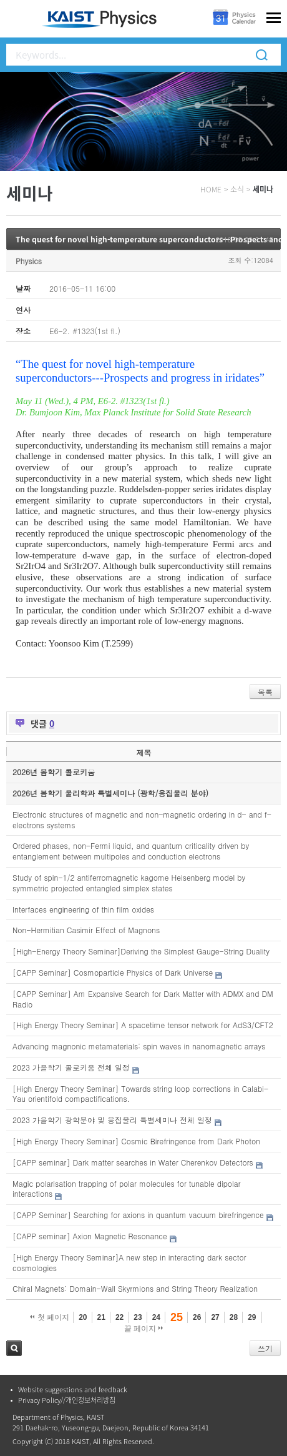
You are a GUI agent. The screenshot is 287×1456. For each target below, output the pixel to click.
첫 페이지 (49, 1317)
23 (138, 1317)
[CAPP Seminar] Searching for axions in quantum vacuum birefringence (138, 1214)
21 (101, 1317)
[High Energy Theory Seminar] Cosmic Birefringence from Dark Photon (136, 1141)
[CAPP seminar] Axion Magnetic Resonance (89, 1236)
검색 (14, 1348)
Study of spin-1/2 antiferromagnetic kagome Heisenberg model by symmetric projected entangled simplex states (128, 882)
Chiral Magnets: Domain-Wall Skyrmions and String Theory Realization (135, 1288)
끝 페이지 (143, 1328)
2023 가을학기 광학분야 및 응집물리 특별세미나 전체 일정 (112, 1119)
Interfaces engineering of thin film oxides (83, 909)
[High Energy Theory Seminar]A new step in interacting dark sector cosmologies (129, 1262)
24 (156, 1317)
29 (252, 1317)
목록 (265, 691)
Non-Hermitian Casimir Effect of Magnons (86, 929)
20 (83, 1317)
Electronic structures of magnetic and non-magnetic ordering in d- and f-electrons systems (141, 819)
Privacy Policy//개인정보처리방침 (66, 1400)
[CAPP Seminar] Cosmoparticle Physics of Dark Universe (112, 972)
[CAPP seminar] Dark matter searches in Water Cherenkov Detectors (132, 1162)
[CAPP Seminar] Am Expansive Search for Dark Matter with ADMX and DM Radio (142, 998)
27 (215, 1317)
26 (197, 1317)
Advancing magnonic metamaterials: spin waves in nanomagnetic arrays (138, 1046)
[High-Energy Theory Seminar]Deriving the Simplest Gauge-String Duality (141, 951)
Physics (29, 260)
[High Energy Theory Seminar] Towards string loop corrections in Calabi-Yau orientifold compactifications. (140, 1093)
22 (119, 1317)
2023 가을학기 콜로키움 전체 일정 (71, 1067)
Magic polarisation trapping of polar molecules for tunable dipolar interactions (126, 1188)
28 (234, 1317)
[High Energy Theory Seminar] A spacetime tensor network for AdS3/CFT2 (142, 1024)
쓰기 (265, 1348)
